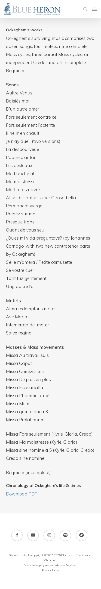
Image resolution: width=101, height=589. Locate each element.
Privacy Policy (50, 570)
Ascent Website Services (60, 565)
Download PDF (21, 494)
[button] (94, 9)
